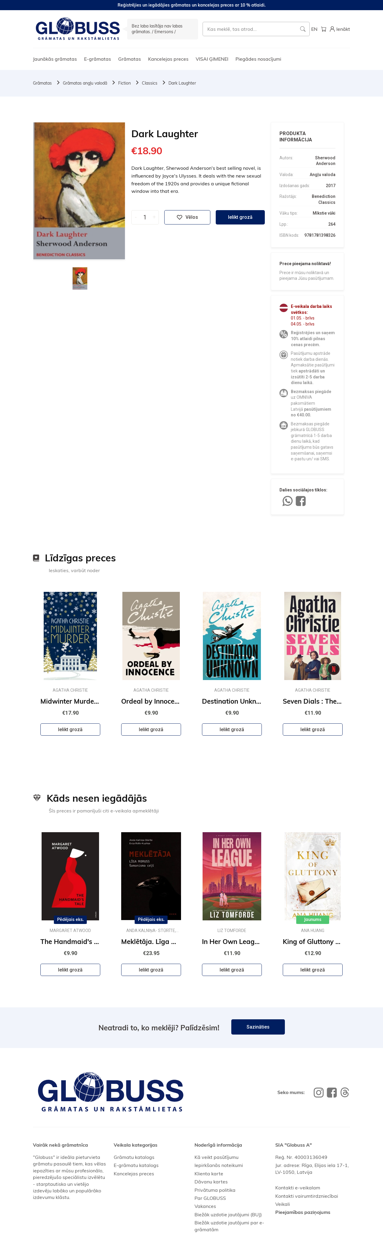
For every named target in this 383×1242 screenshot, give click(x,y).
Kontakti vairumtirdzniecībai (306, 1196)
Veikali (282, 1204)
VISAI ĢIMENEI (212, 59)
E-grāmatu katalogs (136, 1165)
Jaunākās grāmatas (55, 59)
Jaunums (312, 919)
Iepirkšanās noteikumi (218, 1165)
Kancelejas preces (168, 59)
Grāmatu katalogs (134, 1157)
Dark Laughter (182, 83)
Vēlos (187, 217)
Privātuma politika (214, 1190)
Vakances (205, 1206)
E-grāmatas (97, 59)
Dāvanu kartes (211, 1182)
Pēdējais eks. (70, 919)
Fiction (124, 83)
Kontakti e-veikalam (297, 1188)
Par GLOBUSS (210, 1198)
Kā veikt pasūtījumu (216, 1157)
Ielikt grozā (240, 217)
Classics (149, 83)
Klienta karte (208, 1174)
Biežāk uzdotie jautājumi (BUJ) (228, 1214)
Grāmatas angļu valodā (85, 83)
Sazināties (258, 1027)
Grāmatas (129, 59)
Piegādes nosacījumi (258, 59)
